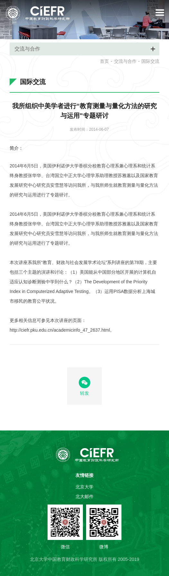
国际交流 (150, 61)
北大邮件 (84, 496)
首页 (104, 61)
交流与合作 (125, 61)
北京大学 (84, 486)
